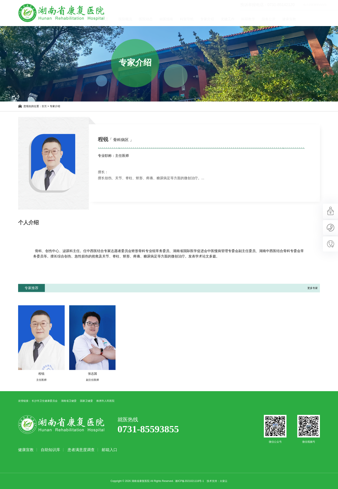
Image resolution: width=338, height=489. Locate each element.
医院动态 (166, 19)
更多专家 (312, 295)
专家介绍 (228, 19)
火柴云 (223, 481)
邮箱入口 (109, 450)
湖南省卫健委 (69, 400)
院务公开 (289, 19)
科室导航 (207, 19)
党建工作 (248, 19)
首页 (125, 19)
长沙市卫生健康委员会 (45, 400)
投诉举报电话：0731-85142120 (247, 5)
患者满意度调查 (81, 450)
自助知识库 (50, 450)
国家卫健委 (86, 400)
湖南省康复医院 (61, 13)
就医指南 (187, 19)
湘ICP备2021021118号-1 (189, 481)
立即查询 (318, 5)
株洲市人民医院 (105, 400)
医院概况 (146, 19)
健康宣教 (310, 19)
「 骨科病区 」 (121, 147)
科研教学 (269, 19)
